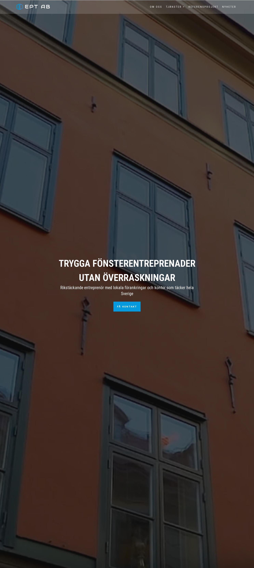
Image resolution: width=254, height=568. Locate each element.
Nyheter (229, 6)
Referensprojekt (203, 6)
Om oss (156, 6)
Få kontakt (127, 306)
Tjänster (174, 6)
